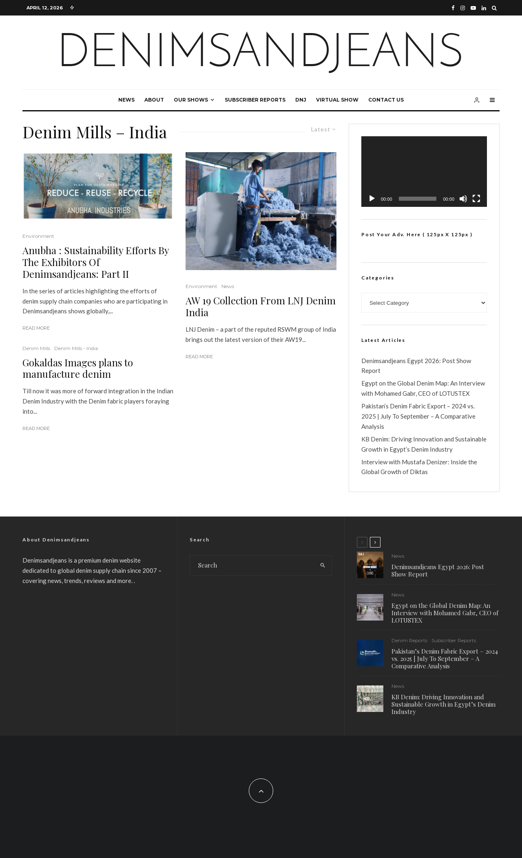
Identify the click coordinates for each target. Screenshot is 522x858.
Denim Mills (36, 348)
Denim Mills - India (76, 348)
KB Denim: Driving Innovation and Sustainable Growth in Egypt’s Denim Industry (443, 707)
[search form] (252, 565)
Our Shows (191, 100)
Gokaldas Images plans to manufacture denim (77, 368)
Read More (36, 328)
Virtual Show (337, 100)
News (126, 100)
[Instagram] (463, 8)
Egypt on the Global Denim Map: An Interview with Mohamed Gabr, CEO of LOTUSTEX (445, 613)
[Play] (372, 199)
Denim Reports (409, 641)
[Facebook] (453, 8)
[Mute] (463, 199)
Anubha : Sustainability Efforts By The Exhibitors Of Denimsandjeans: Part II (95, 261)
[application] (424, 171)
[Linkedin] (484, 8)
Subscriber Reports (255, 100)
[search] (323, 565)
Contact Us (386, 100)
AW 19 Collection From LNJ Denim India (261, 306)
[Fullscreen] (476, 199)
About (154, 100)
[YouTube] (473, 8)
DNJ (300, 100)
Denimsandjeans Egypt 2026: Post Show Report (438, 570)
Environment (38, 236)
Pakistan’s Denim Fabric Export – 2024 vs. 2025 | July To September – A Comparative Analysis (418, 416)
